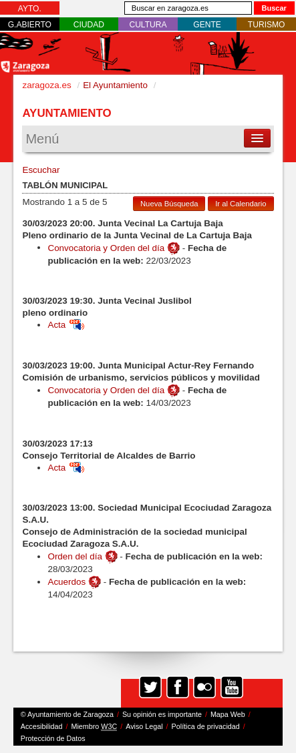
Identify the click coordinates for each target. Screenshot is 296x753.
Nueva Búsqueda (169, 204)
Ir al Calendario (240, 204)
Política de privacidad (206, 726)
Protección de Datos (53, 738)
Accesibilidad (42, 726)
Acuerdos (66, 582)
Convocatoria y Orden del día (105, 247)
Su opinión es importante (162, 714)
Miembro (94, 726)
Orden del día (74, 556)
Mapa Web (227, 714)
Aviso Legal (144, 726)
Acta (65, 325)
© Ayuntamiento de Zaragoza (67, 714)
